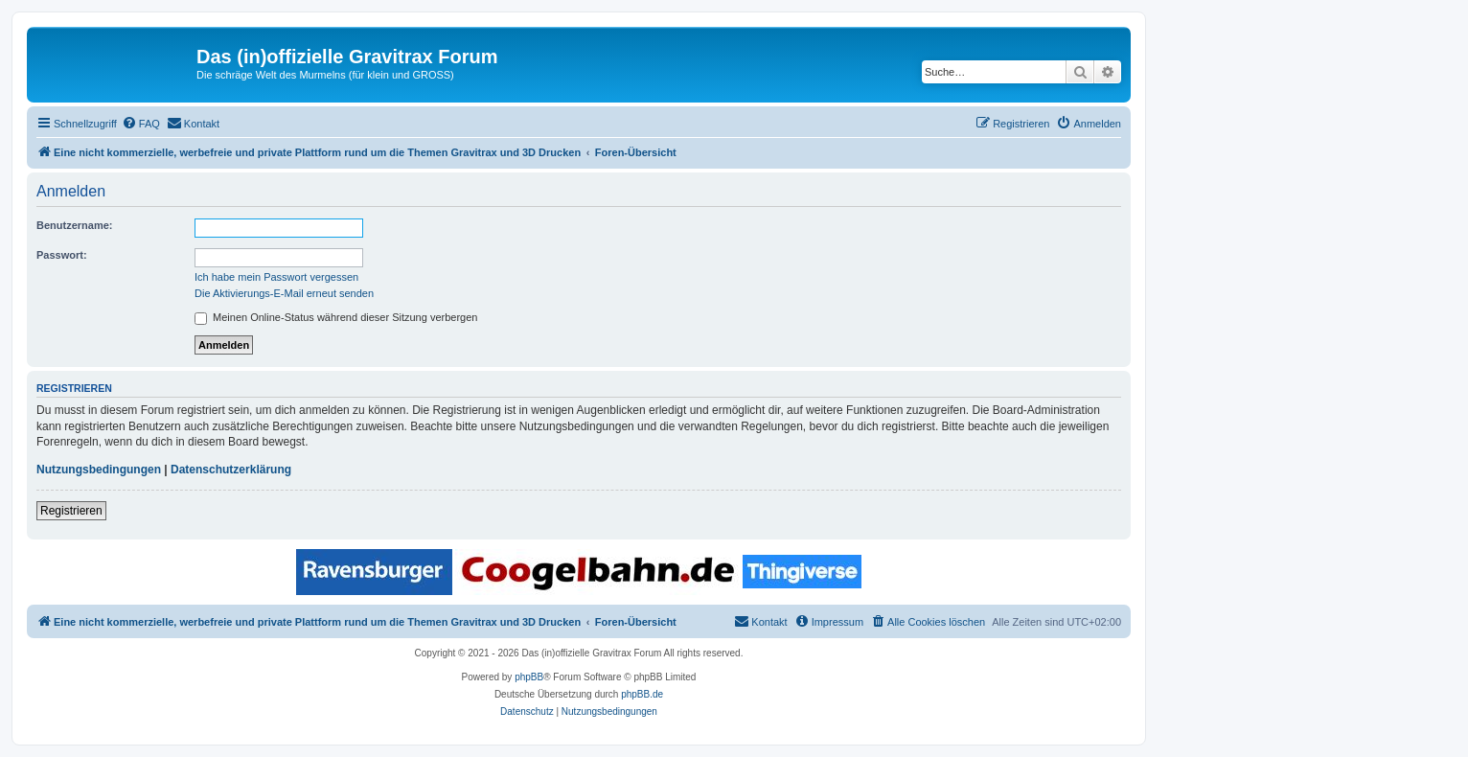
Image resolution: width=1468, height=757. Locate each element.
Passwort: (61, 255)
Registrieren (71, 510)
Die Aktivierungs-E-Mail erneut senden (284, 293)
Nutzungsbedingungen (98, 469)
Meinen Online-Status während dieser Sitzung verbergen (336, 317)
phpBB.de (642, 694)
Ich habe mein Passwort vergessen (276, 277)
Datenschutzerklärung (231, 469)
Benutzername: (74, 225)
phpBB (529, 677)
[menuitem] (141, 123)
